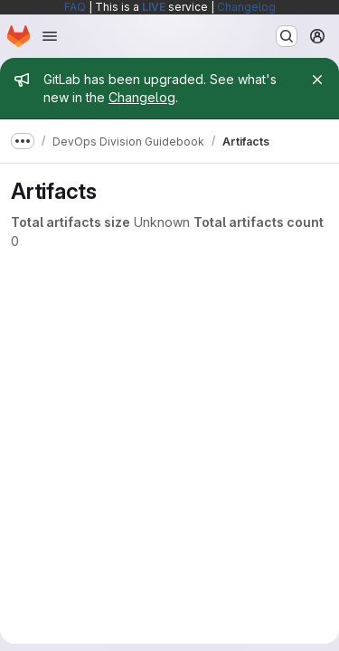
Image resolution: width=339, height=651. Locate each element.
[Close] (317, 79)
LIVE (153, 7)
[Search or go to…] (286, 36)
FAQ (75, 7)
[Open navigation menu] (49, 36)
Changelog (246, 7)
